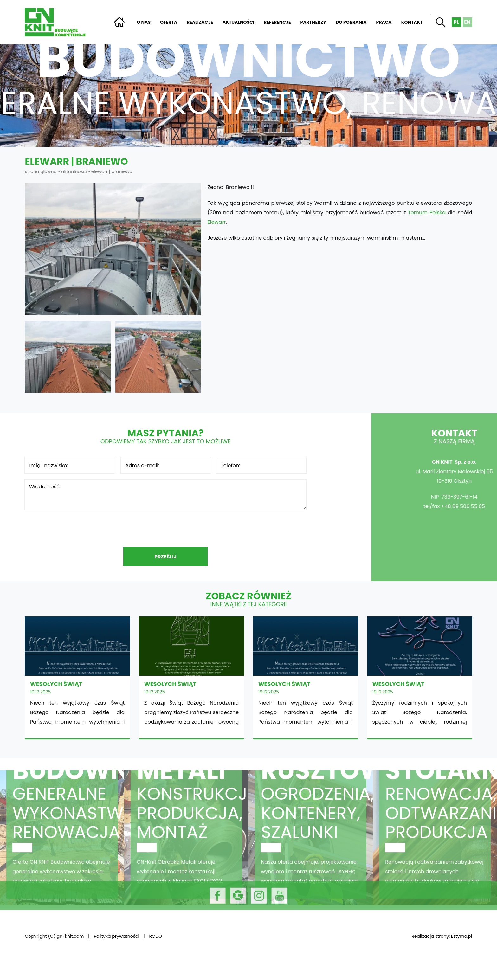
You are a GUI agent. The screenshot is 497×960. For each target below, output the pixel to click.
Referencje (277, 22)
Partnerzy (313, 22)
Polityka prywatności (116, 936)
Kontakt (412, 22)
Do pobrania (351, 22)
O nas (144, 22)
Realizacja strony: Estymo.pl (441, 936)
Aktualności (238, 22)
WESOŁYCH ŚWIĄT (77, 677)
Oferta (168, 22)
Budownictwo (62, 850)
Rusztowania (310, 850)
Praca (383, 22)
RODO (155, 936)
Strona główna (119, 22)
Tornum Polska (427, 212)
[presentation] (165, 528)
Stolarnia (435, 850)
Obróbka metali (186, 850)
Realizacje (200, 22)
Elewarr (216, 222)
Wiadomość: (165, 495)
